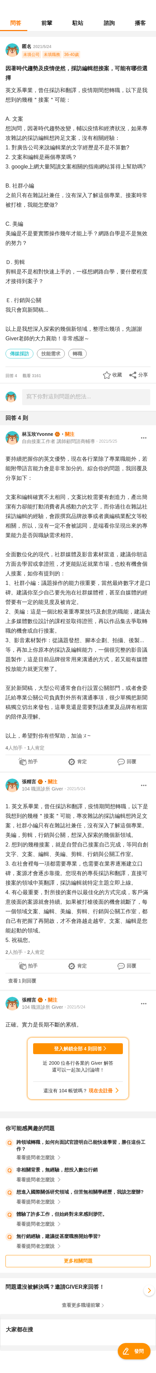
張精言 (29, 781)
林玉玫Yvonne (37, 434)
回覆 (131, 761)
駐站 (77, 23)
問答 (15, 23)
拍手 (33, 761)
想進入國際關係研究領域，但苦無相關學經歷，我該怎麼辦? (80, 1192)
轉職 (77, 353)
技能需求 (50, 353)
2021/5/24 (42, 46)
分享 (143, 375)
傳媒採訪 (19, 353)
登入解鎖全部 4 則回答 (78, 1048)
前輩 (46, 23)
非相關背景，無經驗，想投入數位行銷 (57, 1169)
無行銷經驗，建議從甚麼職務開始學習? (58, 1236)
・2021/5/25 (106, 441)
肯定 (82, 761)
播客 (140, 23)
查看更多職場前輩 (81, 1305)
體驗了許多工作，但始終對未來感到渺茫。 (61, 1214)
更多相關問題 (78, 1261)
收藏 (117, 375)
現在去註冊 (101, 1090)
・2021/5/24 (74, 788)
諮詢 (109, 23)
